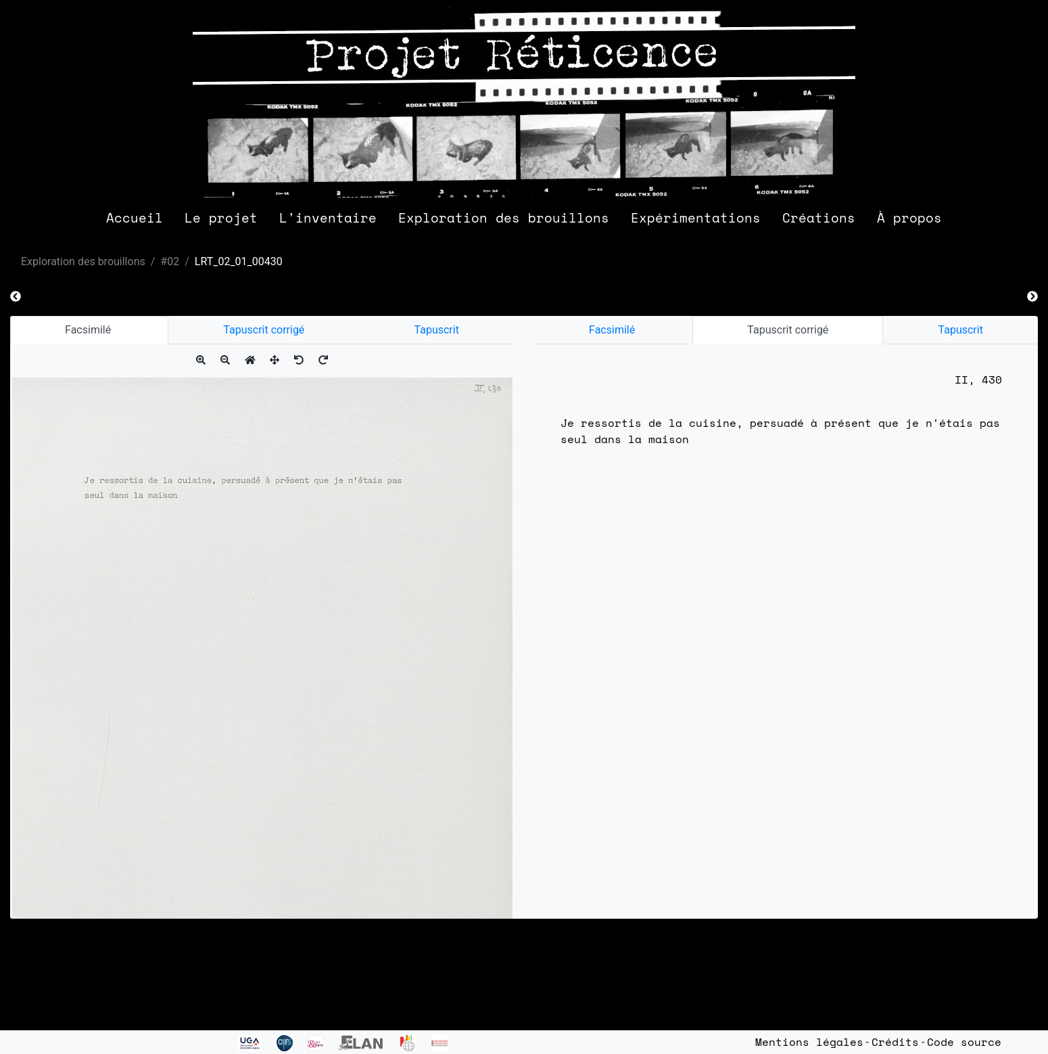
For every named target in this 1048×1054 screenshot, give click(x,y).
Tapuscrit (436, 329)
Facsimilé (89, 329)
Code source (964, 1042)
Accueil (134, 217)
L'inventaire (328, 217)
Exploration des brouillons (503, 217)
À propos (909, 217)
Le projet (221, 217)
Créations (818, 217)
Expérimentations (696, 217)
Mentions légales (809, 1042)
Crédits (895, 1042)
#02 (169, 261)
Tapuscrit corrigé (263, 329)
